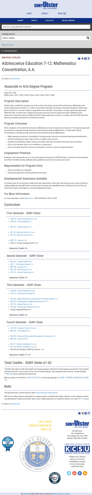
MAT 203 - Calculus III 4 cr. (19, 339)
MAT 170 (64, 378)
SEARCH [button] (44, 13)
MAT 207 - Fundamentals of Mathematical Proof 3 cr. (28, 301)
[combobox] (46, 27)
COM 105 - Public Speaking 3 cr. (21, 222)
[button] (61, 12)
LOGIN (29, 13)
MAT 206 (9, 374)
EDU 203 (38, 378)
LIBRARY (20, 20)
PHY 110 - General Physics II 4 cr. (21, 304)
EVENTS (34, 20)
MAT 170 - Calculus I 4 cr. (18, 240)
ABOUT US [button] (46, 429)
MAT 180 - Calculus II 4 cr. (19, 267)
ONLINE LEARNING (68, 20)
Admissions (29, 198)
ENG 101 (81, 378)
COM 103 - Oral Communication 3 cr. (22, 219)
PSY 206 (32, 378)
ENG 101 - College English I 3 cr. (21, 227)
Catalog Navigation (10, 51)
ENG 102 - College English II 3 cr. (21, 261)
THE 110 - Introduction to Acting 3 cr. (22, 293)
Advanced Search (8, 45)
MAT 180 (72, 378)
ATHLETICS (50, 20)
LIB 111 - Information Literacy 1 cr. (21, 264)
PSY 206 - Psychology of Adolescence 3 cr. (25, 307)
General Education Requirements (46, 393)
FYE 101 (81, 399)
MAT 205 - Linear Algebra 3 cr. (20, 331)
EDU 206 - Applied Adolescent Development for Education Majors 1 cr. (34, 299)
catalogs (26, 494)
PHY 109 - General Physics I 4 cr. (21, 270)
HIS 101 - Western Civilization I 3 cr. (22, 344)
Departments (15, 79)
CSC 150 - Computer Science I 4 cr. (22, 328)
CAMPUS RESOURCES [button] (40, 425)
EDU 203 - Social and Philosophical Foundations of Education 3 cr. (33, 336)
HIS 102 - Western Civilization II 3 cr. (22, 347)
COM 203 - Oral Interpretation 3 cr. (21, 291)
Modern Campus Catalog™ (62, 494)
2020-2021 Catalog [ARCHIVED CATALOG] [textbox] (17, 27)
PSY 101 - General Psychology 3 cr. (22, 272)
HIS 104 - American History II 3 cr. (21, 235)
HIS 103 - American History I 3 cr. (21, 232)
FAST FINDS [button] (45, 421)
